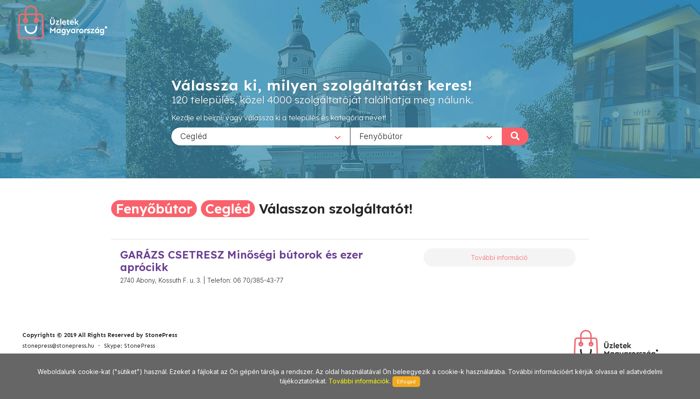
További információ (499, 257)
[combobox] (260, 136)
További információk (359, 381)
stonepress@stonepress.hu (58, 345)
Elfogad (406, 381)
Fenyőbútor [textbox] (381, 135)
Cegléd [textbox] (193, 135)
